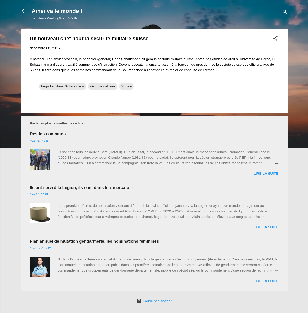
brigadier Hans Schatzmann (62, 86)
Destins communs (48, 134)
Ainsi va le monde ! (57, 11)
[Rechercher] (285, 13)
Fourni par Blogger (153, 301)
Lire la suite (266, 173)
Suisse (126, 86)
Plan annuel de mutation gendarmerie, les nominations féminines (94, 241)
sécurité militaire (102, 86)
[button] (275, 39)
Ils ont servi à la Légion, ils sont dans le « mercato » (81, 187)
